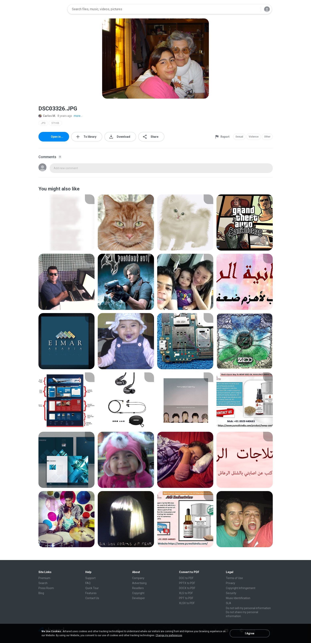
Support (90, 578)
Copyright (138, 593)
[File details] (66, 222)
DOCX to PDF (187, 588)
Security (231, 593)
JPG (43, 123)
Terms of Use (234, 578)
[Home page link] (51, 9)
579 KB (55, 123)
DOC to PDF (186, 578)
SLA (228, 603)
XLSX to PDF (187, 603)
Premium (44, 578)
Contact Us (92, 598)
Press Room (46, 588)
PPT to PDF (186, 598)
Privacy (230, 583)
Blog (41, 593)
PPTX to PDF (187, 583)
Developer (138, 598)
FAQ (88, 583)
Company (138, 578)
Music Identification (238, 598)
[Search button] (255, 9)
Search (42, 583)
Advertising (139, 583)
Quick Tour (92, 588)
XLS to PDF (186, 593)
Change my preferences (169, 635)
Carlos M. (47, 115)
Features (91, 593)
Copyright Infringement (240, 588)
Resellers (138, 588)
